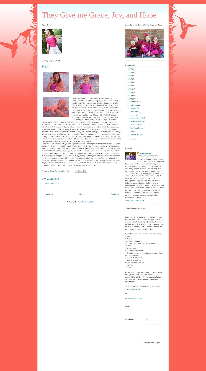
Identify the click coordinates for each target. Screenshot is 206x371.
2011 (130, 89)
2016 (130, 72)
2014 (130, 79)
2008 (130, 99)
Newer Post (48, 194)
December (134, 102)
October (133, 108)
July (132, 139)
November (134, 105)
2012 (130, 86)
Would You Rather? (137, 128)
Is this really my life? (137, 118)
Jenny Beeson (145, 153)
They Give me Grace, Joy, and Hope (99, 15)
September (134, 112)
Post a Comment (51, 183)
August (133, 115)
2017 (130, 69)
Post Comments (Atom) (86, 202)
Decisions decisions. (137, 121)
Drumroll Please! (136, 135)
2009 (130, 96)
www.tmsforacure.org (133, 298)
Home (81, 194)
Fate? (132, 131)
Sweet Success (135, 125)
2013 (130, 82)
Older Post (115, 194)
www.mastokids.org (132, 289)
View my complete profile (134, 201)
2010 (130, 92)
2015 (130, 76)
